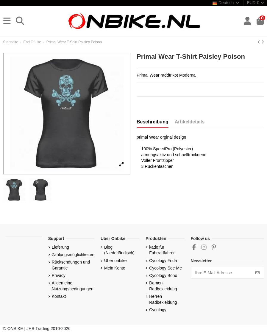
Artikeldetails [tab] (189, 121)
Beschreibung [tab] (152, 121)
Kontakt (59, 296)
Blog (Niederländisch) (119, 250)
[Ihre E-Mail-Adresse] (221, 272)
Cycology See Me (165, 268)
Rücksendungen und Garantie (71, 265)
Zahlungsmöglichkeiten (73, 254)
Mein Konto (114, 268)
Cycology (157, 309)
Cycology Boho (163, 275)
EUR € (255, 2)
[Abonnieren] (257, 272)
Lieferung (60, 247)
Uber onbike (115, 260)
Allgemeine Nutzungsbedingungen (72, 286)
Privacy (58, 275)
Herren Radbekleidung (163, 299)
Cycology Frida (163, 260)
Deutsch (226, 2)
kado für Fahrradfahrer (162, 250)
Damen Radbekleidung (163, 286)
